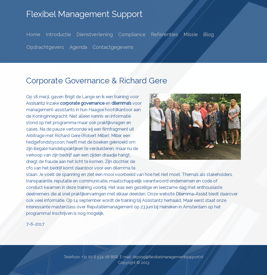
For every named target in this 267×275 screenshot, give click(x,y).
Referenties (164, 34)
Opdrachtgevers (45, 47)
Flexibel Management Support (84, 14)
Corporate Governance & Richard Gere (96, 80)
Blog (208, 34)
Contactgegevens (113, 47)
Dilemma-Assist (192, 193)
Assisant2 (35, 103)
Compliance (132, 34)
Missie (191, 34)
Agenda (78, 47)
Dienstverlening (94, 34)
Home (33, 34)
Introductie (58, 34)
